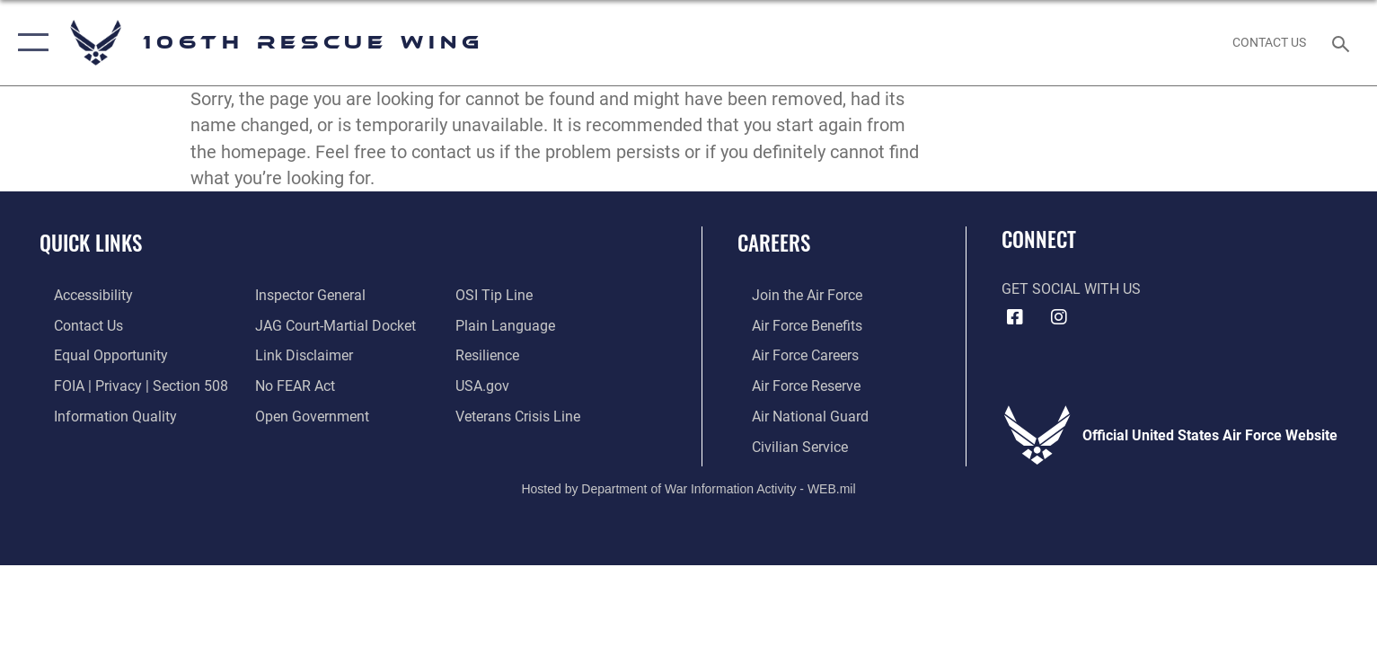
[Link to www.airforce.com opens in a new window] (792, 295)
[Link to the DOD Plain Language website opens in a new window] (511, 324)
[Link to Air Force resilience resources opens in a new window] (493, 354)
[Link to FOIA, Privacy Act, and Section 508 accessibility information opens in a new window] (127, 384)
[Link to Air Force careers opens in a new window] (790, 354)
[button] (29, 42)
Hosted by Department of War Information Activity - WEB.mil (688, 486)
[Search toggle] (1343, 42)
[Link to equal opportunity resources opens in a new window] (97, 354)
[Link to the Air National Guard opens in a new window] (795, 414)
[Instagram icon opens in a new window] (1059, 317)
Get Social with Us (1071, 288)
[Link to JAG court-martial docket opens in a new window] (331, 324)
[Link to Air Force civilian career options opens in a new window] (785, 444)
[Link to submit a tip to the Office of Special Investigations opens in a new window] (499, 295)
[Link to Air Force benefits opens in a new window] (792, 324)
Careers (773, 242)
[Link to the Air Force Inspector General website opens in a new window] (306, 295)
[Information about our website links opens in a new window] (300, 354)
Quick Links (91, 242)
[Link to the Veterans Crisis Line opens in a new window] (523, 414)
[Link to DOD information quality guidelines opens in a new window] (101, 414)
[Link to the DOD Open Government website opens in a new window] (308, 414)
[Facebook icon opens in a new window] (1015, 317)
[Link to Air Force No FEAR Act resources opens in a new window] (291, 384)
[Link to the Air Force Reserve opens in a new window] (791, 384)
